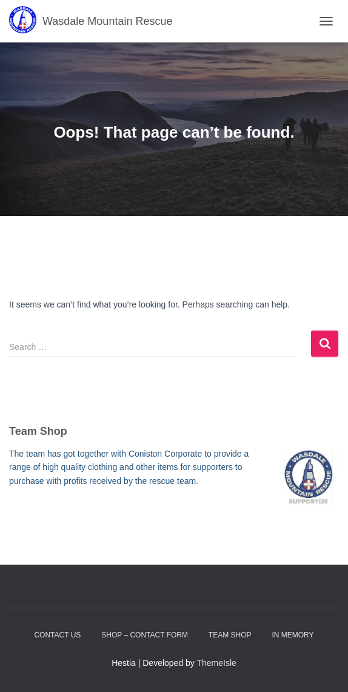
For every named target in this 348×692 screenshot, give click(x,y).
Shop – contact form (144, 635)
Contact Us (57, 635)
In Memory (292, 635)
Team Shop (230, 635)
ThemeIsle (216, 663)
